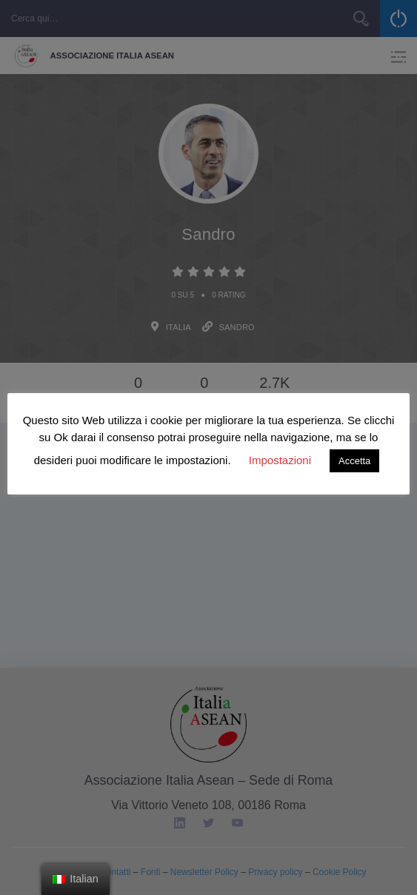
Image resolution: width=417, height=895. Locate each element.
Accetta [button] (354, 460)
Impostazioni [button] (280, 460)
